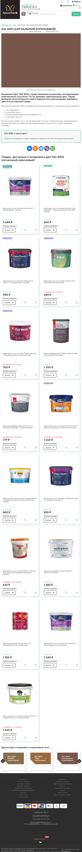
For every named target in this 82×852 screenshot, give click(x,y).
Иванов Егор (65, 850)
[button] (3, 760)
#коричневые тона (52, 31)
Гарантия (23, 791)
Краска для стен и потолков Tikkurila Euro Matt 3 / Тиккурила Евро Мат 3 (59, 498)
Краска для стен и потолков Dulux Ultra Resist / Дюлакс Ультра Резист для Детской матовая (60, 426)
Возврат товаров (23, 785)
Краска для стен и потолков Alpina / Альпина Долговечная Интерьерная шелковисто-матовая (19, 571)
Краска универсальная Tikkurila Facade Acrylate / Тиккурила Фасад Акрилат (58, 353)
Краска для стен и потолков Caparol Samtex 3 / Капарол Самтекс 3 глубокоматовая (20, 715)
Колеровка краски (62, 780)
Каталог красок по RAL (62, 793)
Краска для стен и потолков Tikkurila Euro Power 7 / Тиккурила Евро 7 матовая (18, 281)
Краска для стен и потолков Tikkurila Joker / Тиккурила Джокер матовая (60, 281)
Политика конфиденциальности (23, 789)
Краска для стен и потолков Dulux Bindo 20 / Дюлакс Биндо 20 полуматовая (60, 643)
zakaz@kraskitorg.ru (28, 5)
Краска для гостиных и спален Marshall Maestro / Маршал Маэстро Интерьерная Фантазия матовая (18, 499)
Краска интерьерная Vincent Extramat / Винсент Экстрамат (58, 570)
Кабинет (76, 2)
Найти (76, 14)
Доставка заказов (23, 782)
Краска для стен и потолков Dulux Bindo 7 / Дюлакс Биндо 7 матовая (19, 208)
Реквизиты (23, 778)
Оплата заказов (23, 780)
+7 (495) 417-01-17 (29, 7)
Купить (9, 230)
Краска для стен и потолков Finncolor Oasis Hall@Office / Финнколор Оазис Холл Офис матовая (60, 209)
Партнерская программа (62, 782)
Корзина (67, 6)
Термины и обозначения (23, 787)
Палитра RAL (23, 796)
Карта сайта (23, 793)
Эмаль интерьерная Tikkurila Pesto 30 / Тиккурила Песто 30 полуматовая (17, 643)
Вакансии (62, 778)
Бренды (62, 785)
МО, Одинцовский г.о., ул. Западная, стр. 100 (41, 823)
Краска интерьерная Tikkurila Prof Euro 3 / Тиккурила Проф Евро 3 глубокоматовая (18, 426)
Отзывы (62, 789)
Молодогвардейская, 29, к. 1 (41, 821)
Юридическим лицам (62, 787)
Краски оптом (62, 791)
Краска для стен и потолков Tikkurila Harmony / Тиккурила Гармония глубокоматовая (20, 353)
